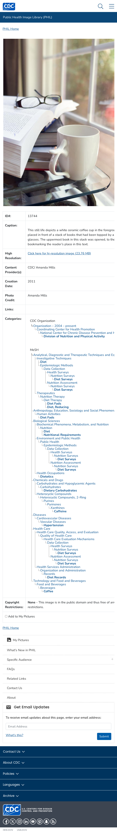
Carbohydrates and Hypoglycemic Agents (66, 483)
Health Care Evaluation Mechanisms (69, 539)
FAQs (11, 669)
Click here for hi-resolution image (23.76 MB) (59, 253)
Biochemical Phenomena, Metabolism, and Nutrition (73, 424)
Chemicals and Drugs (48, 480)
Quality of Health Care (56, 536)
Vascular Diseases (53, 522)
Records (49, 574)
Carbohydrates (50, 487)
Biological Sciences (46, 421)
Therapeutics (46, 393)
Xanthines (58, 508)
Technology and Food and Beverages (59, 581)
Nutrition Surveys (63, 376)
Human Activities (48, 414)
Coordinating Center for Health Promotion (66, 329)
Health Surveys (58, 372)
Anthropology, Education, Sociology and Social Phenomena (74, 410)
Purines (49, 501)
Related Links (16, 679)
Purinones (54, 504)
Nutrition (46, 428)
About (11, 697)
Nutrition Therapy (52, 396)
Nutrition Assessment (62, 383)
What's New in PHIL (21, 650)
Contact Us (14, 688)
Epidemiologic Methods (56, 365)
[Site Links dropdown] (111, 6)
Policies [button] (11, 773)
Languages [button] (14, 784)
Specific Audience (19, 660)
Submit (104, 736)
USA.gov (22, 830)
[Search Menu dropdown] (100, 6)
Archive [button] (11, 796)
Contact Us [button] (14, 751)
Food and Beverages (51, 584)
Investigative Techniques (54, 358)
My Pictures (18, 640)
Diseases (39, 515)
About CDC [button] (14, 762)
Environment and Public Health (58, 438)
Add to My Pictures (21, 616)
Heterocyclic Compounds (54, 494)
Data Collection (54, 369)
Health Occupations (50, 473)
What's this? (14, 735)
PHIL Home (11, 29)
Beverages (47, 588)
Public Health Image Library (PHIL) (27, 17)
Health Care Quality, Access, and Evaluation (67, 532)
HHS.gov (8, 830)
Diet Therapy (53, 400)
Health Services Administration (58, 567)
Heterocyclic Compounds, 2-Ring (63, 497)
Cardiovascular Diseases (54, 518)
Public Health (49, 442)
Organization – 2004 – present (54, 326)
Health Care (41, 529)
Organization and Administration (63, 570)
